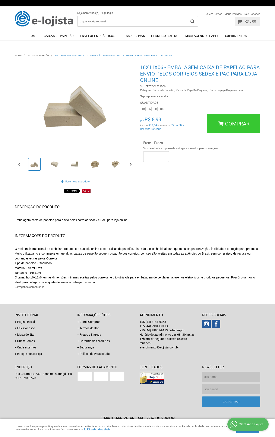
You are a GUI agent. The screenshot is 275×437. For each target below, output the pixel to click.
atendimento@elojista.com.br (159, 347)
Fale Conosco (252, 14)
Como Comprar (90, 322)
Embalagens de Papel (201, 36)
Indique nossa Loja (29, 354)
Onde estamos (26, 347)
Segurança (87, 347)
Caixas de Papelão (59, 36)
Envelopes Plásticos (97, 36)
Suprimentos (236, 36)
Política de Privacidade (95, 354)
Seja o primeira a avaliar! (154, 96)
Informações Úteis (94, 315)
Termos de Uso (89, 328)
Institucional (27, 315)
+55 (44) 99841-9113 (201, 3)
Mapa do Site (25, 334)
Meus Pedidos (233, 14)
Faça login (107, 13)
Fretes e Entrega (90, 334)
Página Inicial (26, 322)
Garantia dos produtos (95, 341)
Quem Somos (214, 14)
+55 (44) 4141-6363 (160, 3)
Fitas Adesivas (133, 36)
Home (32, 36)
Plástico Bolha (164, 36)
